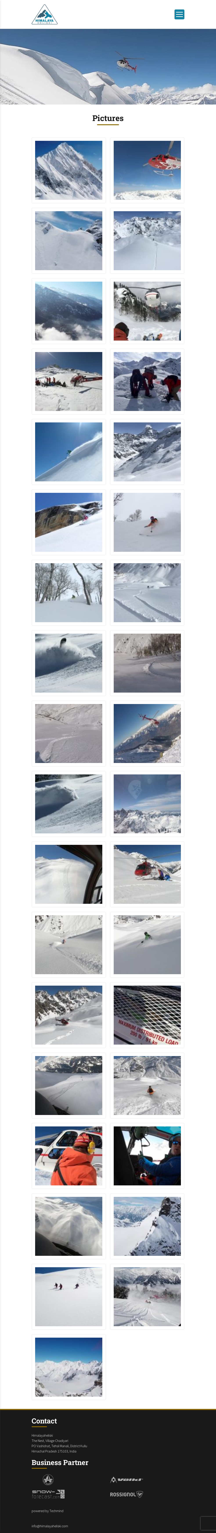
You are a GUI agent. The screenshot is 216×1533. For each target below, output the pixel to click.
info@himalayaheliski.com (50, 1526)
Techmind (56, 1511)
